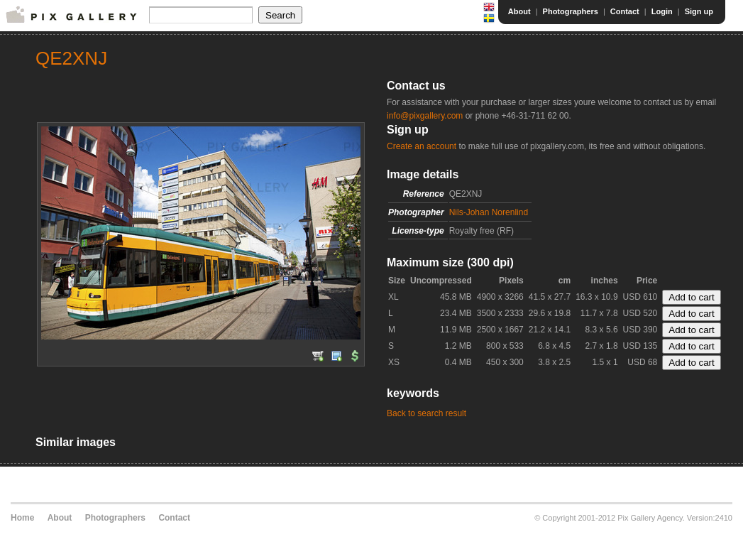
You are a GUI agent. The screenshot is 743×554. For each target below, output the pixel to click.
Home (22, 518)
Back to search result (426, 413)
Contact (624, 11)
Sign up (699, 11)
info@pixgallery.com (425, 116)
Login (662, 11)
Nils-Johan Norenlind (488, 212)
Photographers (570, 11)
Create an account (421, 146)
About (519, 11)
